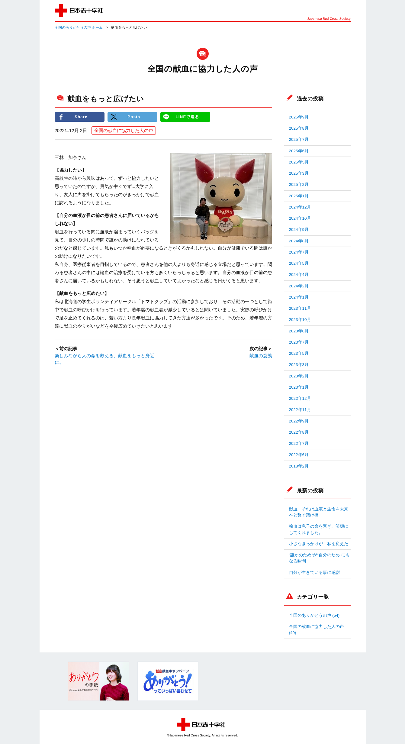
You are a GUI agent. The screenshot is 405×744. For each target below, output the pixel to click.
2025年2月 (299, 184)
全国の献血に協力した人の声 (123, 130)
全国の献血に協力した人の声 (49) (316, 629)
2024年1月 (299, 297)
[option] (98, 681)
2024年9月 (299, 229)
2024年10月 (300, 218)
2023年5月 (299, 353)
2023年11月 (300, 308)
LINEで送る (187, 117)
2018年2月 (299, 466)
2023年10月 (300, 319)
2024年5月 (299, 263)
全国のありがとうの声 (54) (314, 615)
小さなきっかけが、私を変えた (318, 544)
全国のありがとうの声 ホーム (79, 27)
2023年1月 (299, 387)
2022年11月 (300, 409)
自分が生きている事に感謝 (314, 572)
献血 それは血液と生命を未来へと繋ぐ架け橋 (318, 512)
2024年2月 (299, 286)
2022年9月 (299, 421)
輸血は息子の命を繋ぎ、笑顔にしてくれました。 (318, 529)
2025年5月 (299, 162)
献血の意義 (260, 355)
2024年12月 (300, 207)
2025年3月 (299, 173)
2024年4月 (299, 274)
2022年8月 (299, 432)
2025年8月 (299, 128)
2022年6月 (299, 454)
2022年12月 (300, 398)
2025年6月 (299, 151)
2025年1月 (299, 196)
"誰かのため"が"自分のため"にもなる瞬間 (319, 558)
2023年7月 (299, 342)
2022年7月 (299, 443)
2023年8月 (299, 331)
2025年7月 (299, 139)
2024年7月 (299, 252)
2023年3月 (299, 364)
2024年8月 (299, 241)
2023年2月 (299, 376)
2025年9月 (299, 117)
